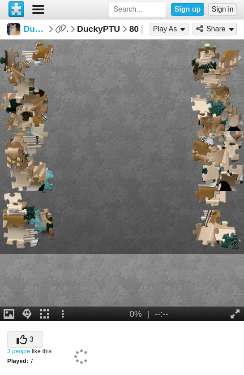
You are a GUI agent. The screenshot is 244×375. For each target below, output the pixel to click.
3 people (18, 351)
